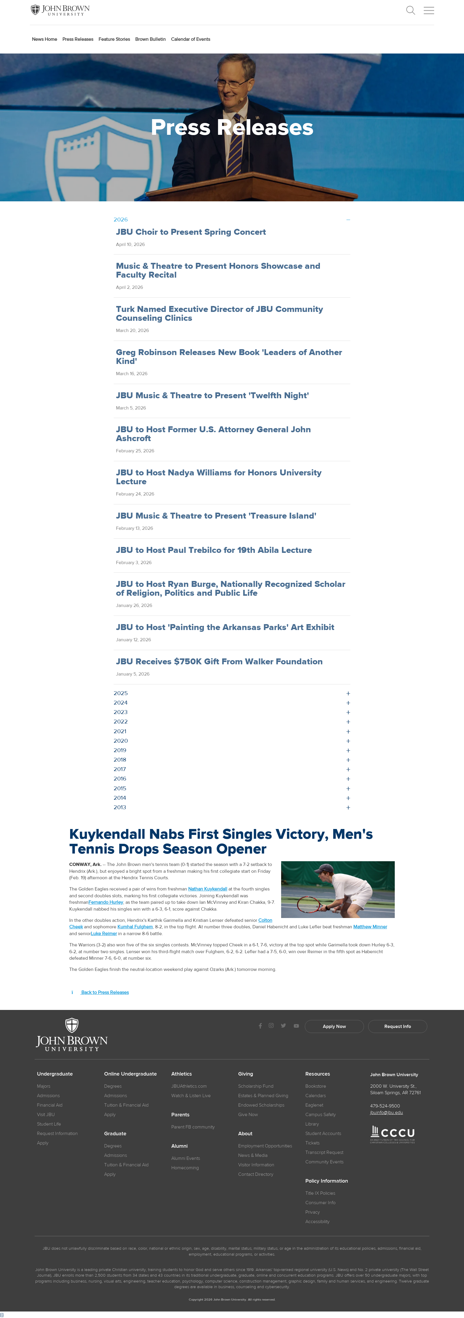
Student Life (49, 1124)
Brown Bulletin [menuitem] (150, 39)
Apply (43, 1143)
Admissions (115, 1095)
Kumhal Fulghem (135, 927)
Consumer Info (320, 1202)
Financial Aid (49, 1105)
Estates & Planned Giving (263, 1095)
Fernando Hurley (105, 902)
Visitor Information (256, 1164)
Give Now (248, 1114)
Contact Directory (255, 1174)
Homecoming (185, 1167)
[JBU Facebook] (260, 1026)
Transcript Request (324, 1152)
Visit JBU (46, 1114)
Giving (245, 1074)
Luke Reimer (104, 934)
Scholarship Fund (255, 1086)
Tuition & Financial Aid (126, 1105)
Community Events (324, 1162)
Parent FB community (193, 1127)
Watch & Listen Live (191, 1095)
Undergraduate (55, 1074)
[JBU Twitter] (283, 1026)
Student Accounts (323, 1133)
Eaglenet (314, 1105)
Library (312, 1124)
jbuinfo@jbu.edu (386, 1112)
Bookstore (315, 1086)
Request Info (397, 1026)
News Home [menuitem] (44, 39)
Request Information (57, 1133)
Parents (180, 1115)
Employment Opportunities (265, 1146)
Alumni (179, 1146)
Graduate (115, 1133)
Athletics (181, 1074)
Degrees (113, 1086)
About (245, 1133)
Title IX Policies (320, 1193)
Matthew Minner (370, 927)
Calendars (315, 1095)
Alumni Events (185, 1158)
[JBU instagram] (271, 1026)
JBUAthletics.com (189, 1086)
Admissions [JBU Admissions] (48, 1095)
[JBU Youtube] (296, 1026)
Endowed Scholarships (261, 1105)
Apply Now (334, 1026)
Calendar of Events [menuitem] (190, 39)
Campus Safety (320, 1114)
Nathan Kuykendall (207, 889)
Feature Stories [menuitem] (114, 39)
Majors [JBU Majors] (43, 1086)
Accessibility (317, 1221)
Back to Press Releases (100, 992)
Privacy (312, 1212)
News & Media (253, 1155)
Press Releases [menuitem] (77, 39)
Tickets (312, 1143)
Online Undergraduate (130, 1074)
